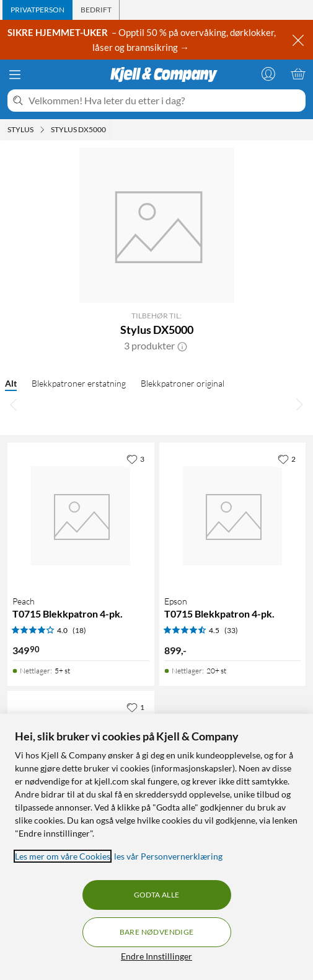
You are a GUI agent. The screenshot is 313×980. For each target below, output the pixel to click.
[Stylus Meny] (42, 129)
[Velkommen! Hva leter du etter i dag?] (165, 100)
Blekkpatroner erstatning (79, 383)
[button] (182, 345)
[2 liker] (287, 458)
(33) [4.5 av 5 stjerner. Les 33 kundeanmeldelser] (231, 630)
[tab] (37, 10)
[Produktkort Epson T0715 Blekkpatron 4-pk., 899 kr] (232, 516)
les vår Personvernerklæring (168, 856)
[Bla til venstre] (13, 404)
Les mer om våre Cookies (62, 856)
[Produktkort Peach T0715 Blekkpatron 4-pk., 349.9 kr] (80, 516)
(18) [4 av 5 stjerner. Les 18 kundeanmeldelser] (79, 630)
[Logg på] (268, 74)
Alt (11, 383)
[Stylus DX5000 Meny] (109, 129)
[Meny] (15, 74)
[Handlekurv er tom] (298, 74)
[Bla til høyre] (299, 404)
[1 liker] (135, 706)
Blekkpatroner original (182, 383)
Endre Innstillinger (156, 956)
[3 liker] (135, 458)
